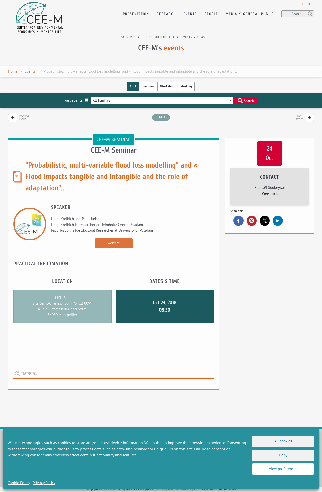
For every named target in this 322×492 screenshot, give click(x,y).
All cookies (283, 441)
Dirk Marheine (183, 489)
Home (13, 71)
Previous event (24, 117)
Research (166, 14)
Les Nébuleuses (108, 489)
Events (190, 14)
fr (302, 3)
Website (113, 243)
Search (246, 100)
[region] (113, 354)
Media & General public (250, 14)
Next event (299, 117)
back (161, 117)
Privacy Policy (44, 482)
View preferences (283, 468)
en (310, 3)
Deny (283, 455)
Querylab (165, 489)
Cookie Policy (19, 482)
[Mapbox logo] (26, 374)
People (211, 14)
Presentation (136, 14)
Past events (76, 100)
